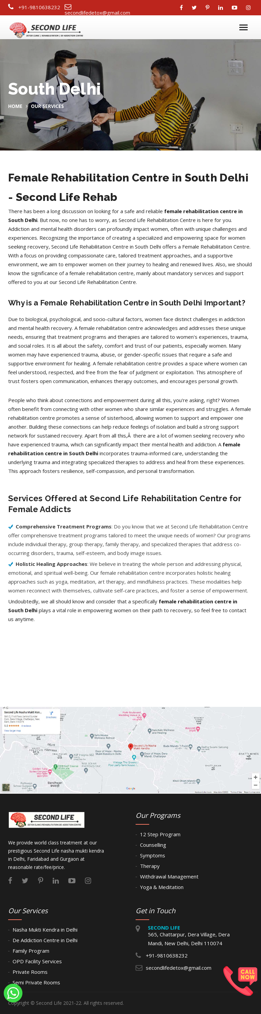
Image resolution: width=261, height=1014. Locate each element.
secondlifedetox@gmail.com (178, 967)
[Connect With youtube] (236, 7)
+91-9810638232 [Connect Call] (39, 7)
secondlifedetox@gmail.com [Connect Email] (97, 12)
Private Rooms (30, 971)
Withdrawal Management (169, 876)
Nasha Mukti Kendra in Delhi (45, 929)
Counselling (153, 844)
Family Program (31, 950)
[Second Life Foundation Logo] (46, 27)
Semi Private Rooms (36, 982)
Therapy (150, 865)
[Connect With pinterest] (209, 7)
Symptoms (152, 855)
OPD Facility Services (37, 961)
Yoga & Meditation (162, 887)
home (15, 106)
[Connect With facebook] (183, 7)
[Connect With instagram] (250, 7)
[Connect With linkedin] (222, 7)
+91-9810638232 (167, 955)
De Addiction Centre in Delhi (45, 940)
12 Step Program (160, 834)
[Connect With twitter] (196, 7)
